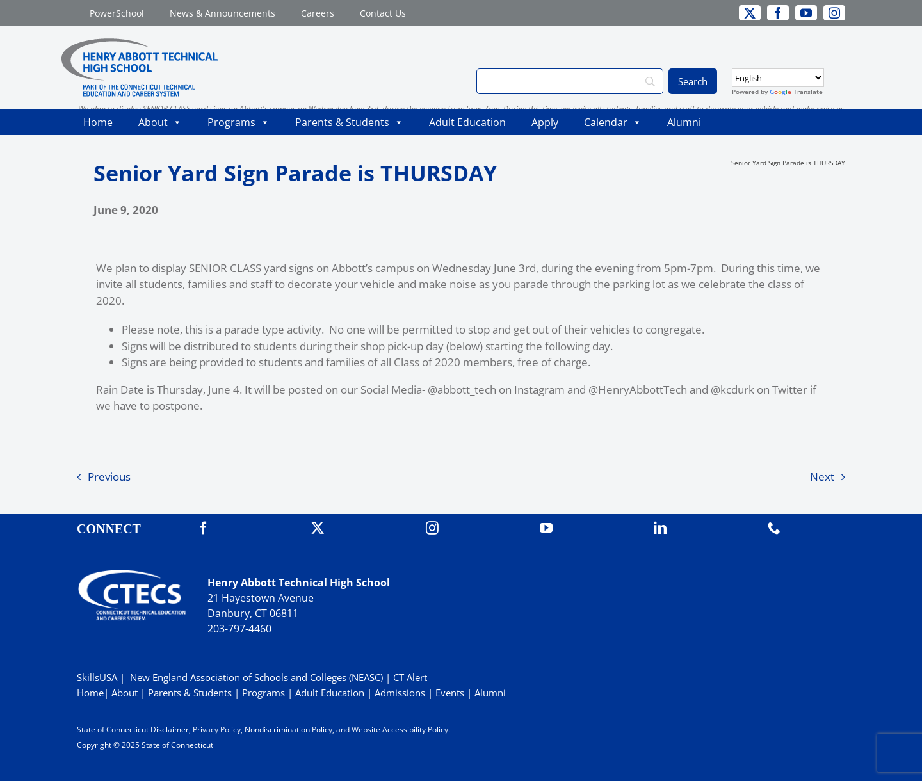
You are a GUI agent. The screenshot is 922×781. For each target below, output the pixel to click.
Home (98, 122)
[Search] (569, 81)
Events (449, 692)
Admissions (400, 692)
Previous (109, 476)
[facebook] (778, 12)
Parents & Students (349, 122)
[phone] (774, 528)
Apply (544, 122)
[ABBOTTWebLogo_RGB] (139, 43)
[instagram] (834, 12)
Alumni (684, 122)
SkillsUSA (98, 677)
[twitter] (750, 12)
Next (822, 476)
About (160, 122)
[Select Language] (778, 77)
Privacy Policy (217, 729)
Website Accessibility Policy (400, 729)
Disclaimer (169, 729)
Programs (238, 122)
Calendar (613, 122)
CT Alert (410, 677)
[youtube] (806, 12)
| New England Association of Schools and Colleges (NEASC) (251, 677)
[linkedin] (660, 528)
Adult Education (467, 122)
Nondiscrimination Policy (288, 729)
